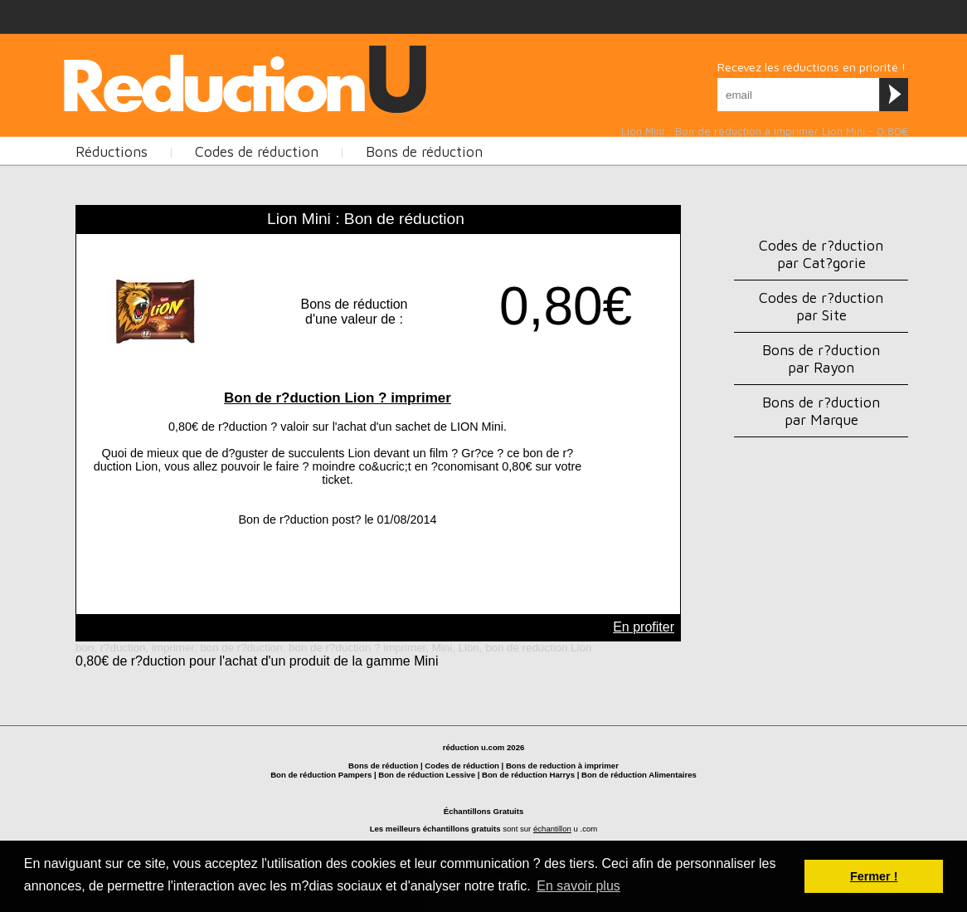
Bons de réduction (424, 151)
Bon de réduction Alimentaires (639, 774)
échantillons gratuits (462, 828)
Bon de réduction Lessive (426, 774)
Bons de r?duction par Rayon (821, 358)
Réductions (111, 151)
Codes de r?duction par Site (821, 306)
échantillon (552, 828)
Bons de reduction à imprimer (562, 765)
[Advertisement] (361, 76)
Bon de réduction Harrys (528, 774)
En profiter (643, 627)
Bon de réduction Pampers (321, 774)
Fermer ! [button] (874, 876)
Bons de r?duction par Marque (821, 410)
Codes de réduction (256, 151)
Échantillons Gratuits (484, 811)
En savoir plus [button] (578, 886)
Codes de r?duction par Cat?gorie (821, 254)
